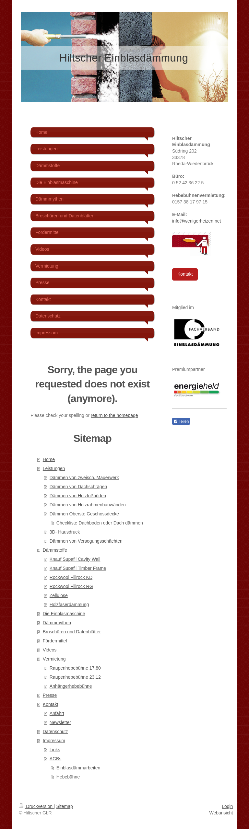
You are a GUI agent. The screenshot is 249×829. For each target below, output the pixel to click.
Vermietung (54, 659)
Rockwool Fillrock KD (71, 577)
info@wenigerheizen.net (196, 221)
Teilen (181, 421)
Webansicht (221, 812)
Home (49, 459)
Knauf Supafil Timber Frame (78, 568)
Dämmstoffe (55, 550)
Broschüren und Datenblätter (72, 631)
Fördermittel (55, 640)
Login (227, 806)
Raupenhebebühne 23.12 (75, 677)
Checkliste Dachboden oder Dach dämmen (99, 522)
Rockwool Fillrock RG (71, 586)
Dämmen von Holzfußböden (78, 495)
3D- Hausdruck (65, 532)
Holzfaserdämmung (69, 604)
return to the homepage (114, 415)
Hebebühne (68, 776)
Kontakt (50, 704)
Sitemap (64, 806)
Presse (50, 695)
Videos (50, 649)
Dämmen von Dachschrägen (78, 486)
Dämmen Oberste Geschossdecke (84, 513)
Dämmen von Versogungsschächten (86, 541)
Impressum (54, 740)
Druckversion (36, 806)
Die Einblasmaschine (64, 613)
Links (55, 749)
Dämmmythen (57, 622)
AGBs (56, 758)
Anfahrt (57, 713)
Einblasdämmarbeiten (78, 767)
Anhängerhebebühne (71, 686)
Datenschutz (55, 731)
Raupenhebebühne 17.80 (75, 668)
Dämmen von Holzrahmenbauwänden (88, 504)
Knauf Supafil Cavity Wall (75, 559)
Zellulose (59, 595)
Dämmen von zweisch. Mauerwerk (84, 477)
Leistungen (54, 468)
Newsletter (60, 722)
